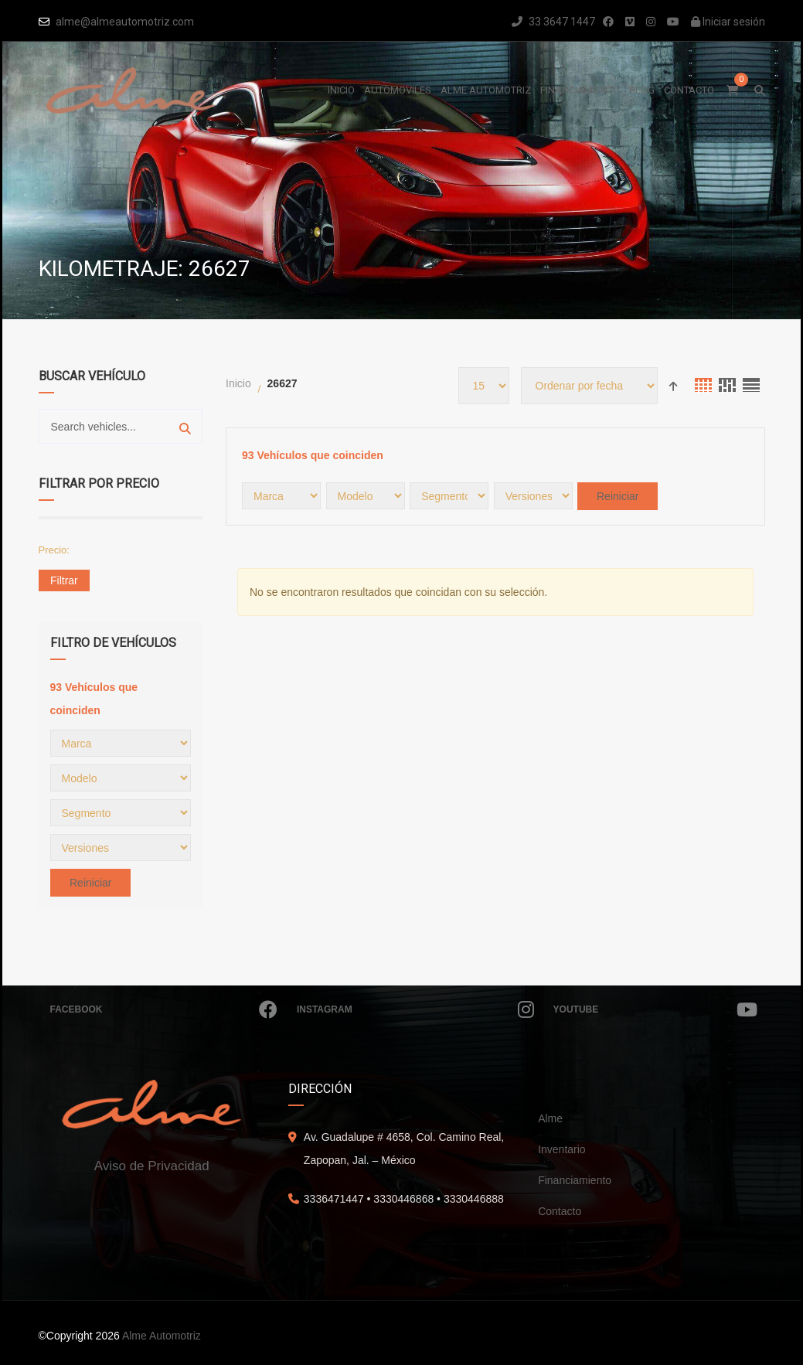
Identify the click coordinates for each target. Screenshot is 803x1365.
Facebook (163, 1009)
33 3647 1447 (553, 21)
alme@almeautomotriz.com (125, 21)
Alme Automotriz (161, 1335)
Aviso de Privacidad (151, 1166)
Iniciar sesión (728, 21)
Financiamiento (574, 1180)
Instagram (415, 1009)
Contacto (559, 1211)
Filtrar (64, 580)
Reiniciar (90, 883)
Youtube (655, 1009)
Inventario (561, 1149)
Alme (550, 1118)
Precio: (54, 550)
